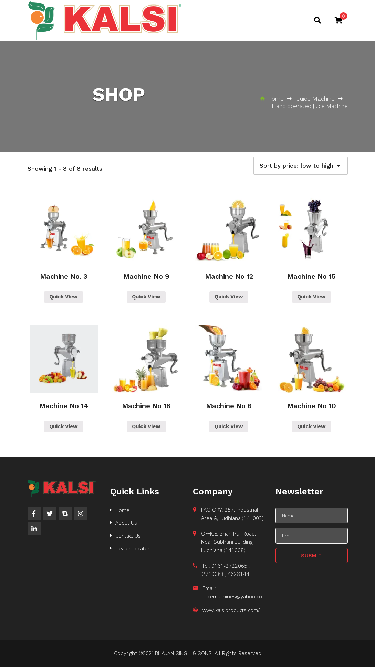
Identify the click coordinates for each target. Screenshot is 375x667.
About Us (126, 522)
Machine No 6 (229, 406)
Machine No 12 (229, 276)
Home (122, 510)
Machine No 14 (63, 406)
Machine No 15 (311, 276)
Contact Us (128, 535)
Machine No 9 (146, 276)
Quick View (63, 297)
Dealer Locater (132, 548)
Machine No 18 (146, 406)
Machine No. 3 (63, 276)
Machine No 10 (311, 406)
